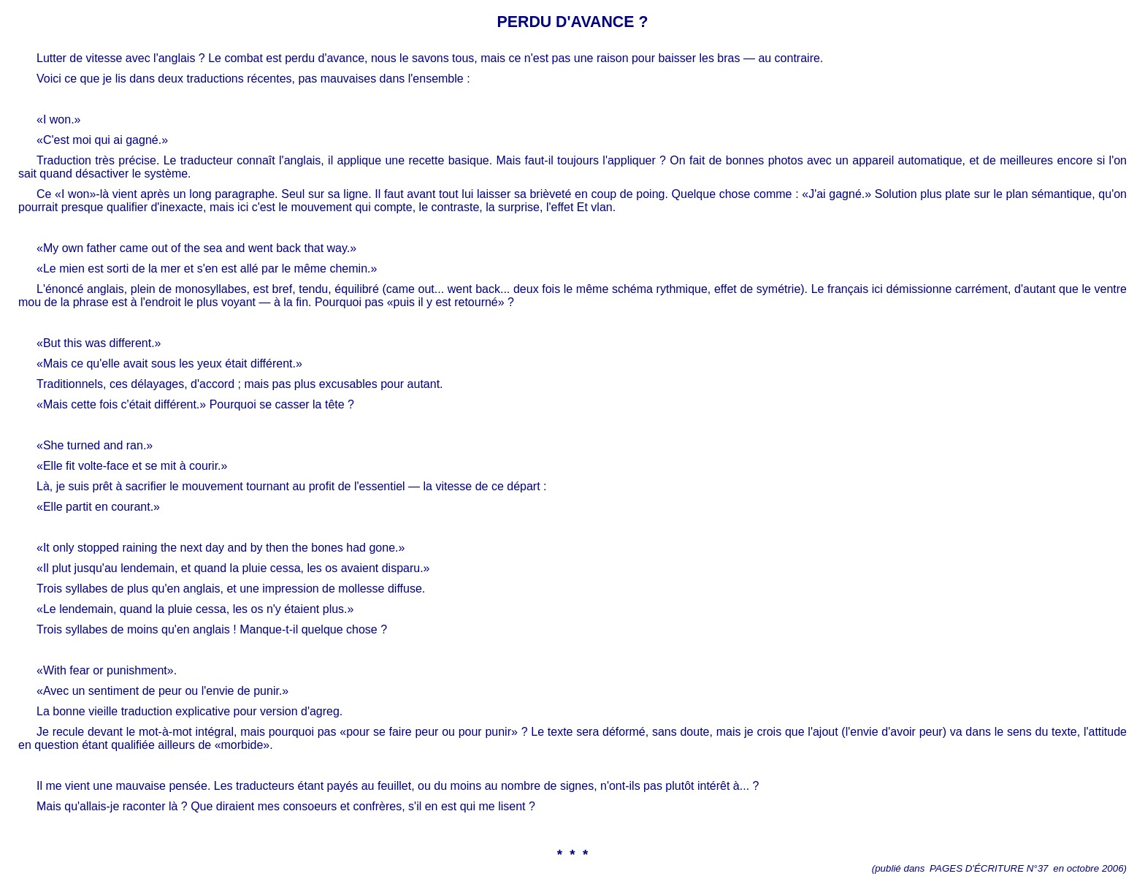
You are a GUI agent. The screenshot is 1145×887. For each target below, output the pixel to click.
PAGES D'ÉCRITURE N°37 (989, 868)
